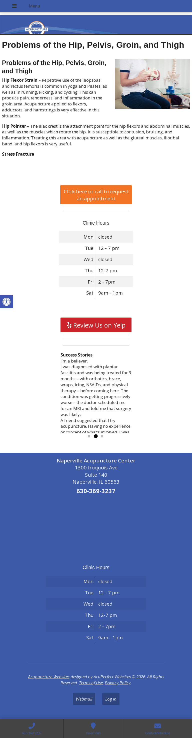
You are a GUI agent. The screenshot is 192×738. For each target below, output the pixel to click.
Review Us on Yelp (96, 325)
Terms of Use (91, 683)
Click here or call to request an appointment (96, 195)
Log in (110, 699)
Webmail (84, 699)
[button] (6, 301)
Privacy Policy (117, 683)
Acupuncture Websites (49, 677)
